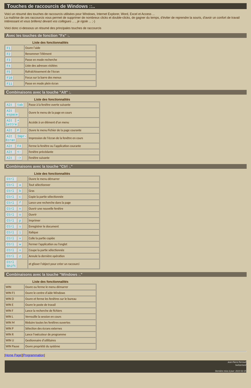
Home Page (13, 367)
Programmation (33, 367)
